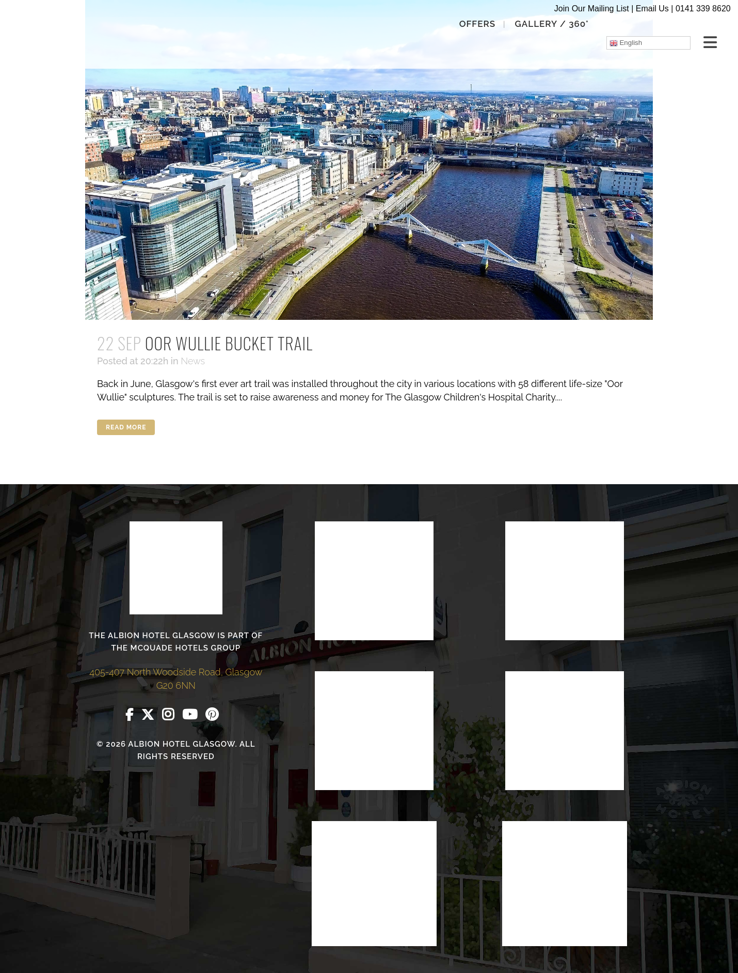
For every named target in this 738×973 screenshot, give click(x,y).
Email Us (652, 8)
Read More (126, 427)
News (193, 361)
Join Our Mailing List (591, 8)
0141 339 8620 (703, 8)
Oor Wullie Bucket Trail (229, 343)
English (623, 43)
